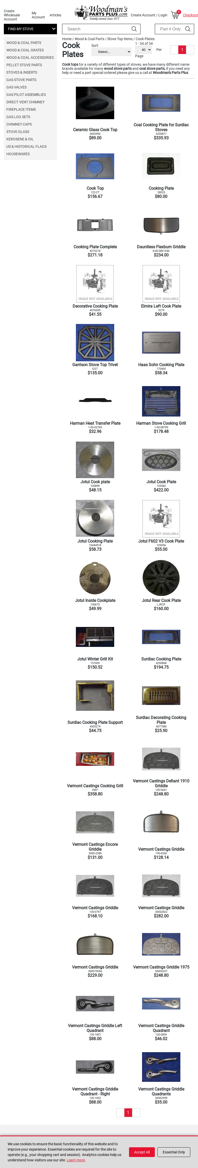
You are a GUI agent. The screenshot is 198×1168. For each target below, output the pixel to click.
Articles (55, 15)
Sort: (95, 45)
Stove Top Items (120, 39)
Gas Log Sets (18, 117)
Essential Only (174, 1152)
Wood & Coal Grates (25, 50)
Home (67, 39)
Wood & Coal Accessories (30, 57)
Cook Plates (145, 39)
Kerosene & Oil (20, 139)
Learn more (76, 1160)
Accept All (142, 1152)
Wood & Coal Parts (23, 43)
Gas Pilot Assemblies (26, 95)
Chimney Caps (19, 124)
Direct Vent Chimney (25, 102)
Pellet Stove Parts (24, 65)
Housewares (18, 154)
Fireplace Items (21, 109)
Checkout (190, 15)
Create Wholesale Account (12, 15)
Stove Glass (17, 132)
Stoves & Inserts (21, 72)
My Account (38, 15)
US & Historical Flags (26, 146)
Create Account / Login (149, 15)
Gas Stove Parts (21, 80)
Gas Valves (16, 87)
